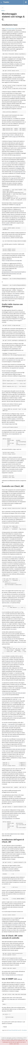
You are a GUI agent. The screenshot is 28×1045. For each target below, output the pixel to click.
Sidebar (2, 10)
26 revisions (24, 1030)
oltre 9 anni (17, 1030)
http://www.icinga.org (11, 28)
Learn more (16, 1043)
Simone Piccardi (11, 1030)
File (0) (5, 1026)
